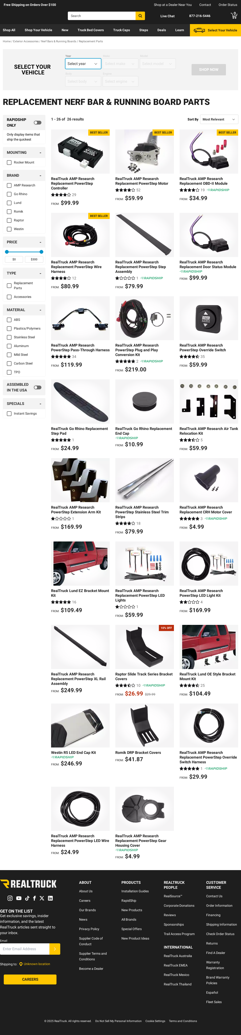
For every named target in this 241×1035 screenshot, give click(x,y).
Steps (143, 30)
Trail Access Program (179, 934)
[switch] (24, 122)
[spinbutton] (14, 259)
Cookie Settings (155, 1021)
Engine (107, 73)
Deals (161, 30)
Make (106, 56)
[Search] (106, 16)
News (83, 919)
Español (212, 992)
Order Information (219, 905)
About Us (85, 891)
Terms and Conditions (183, 1021)
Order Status (228, 5)
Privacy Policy (89, 929)
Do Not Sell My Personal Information (118, 1021)
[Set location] (34, 964)
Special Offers (131, 929)
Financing (213, 915)
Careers (84, 900)
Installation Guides (135, 891)
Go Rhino (20, 194)
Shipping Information (221, 924)
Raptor (19, 220)
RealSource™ (173, 896)
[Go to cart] (234, 16)
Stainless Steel (24, 337)
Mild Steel (21, 354)
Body (68, 73)
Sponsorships (174, 924)
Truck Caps (121, 30)
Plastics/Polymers (27, 328)
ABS (17, 320)
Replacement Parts (23, 285)
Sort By (193, 119)
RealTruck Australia (178, 956)
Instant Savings (25, 413)
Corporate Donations (179, 905)
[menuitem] (9, 30)
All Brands (128, 919)
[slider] (7, 252)
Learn (179, 30)
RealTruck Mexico (176, 975)
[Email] (24, 949)
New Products (131, 910)
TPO (17, 372)
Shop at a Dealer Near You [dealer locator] (173, 5)
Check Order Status (220, 934)
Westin (19, 229)
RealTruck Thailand (178, 984)
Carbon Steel (23, 363)
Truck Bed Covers (91, 30)
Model (144, 56)
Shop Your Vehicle (38, 30)
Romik (18, 211)
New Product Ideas (135, 938)
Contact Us (214, 896)
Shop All (9, 30)
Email (3, 940)
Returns (212, 943)
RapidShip (128, 900)
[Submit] (54, 949)
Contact (205, 5)
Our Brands (87, 910)
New (65, 30)
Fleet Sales (214, 1002)
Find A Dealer (215, 953)
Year (68, 56)
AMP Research (24, 185)
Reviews (170, 915)
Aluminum (21, 346)
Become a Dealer (91, 969)
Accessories (22, 297)
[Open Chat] (164, 16)
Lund (17, 203)
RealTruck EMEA (176, 965)
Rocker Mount (24, 162)
